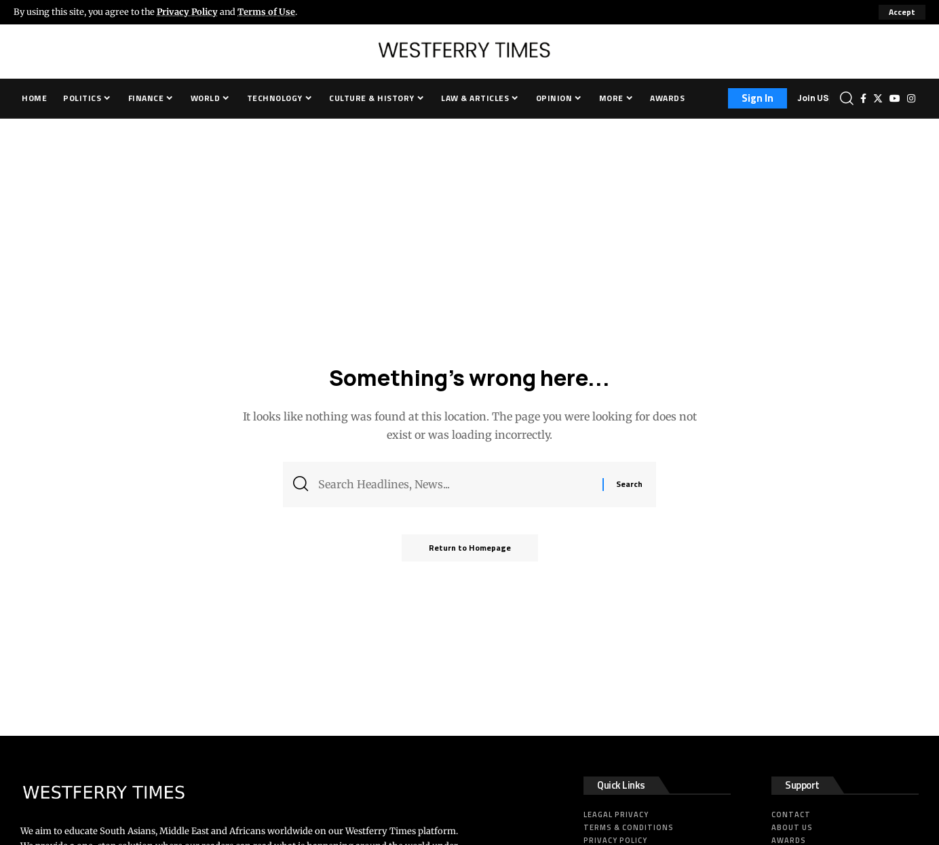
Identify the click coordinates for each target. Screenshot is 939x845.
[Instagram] (911, 98)
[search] (847, 98)
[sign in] (757, 98)
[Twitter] (878, 98)
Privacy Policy (187, 11)
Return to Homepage (470, 547)
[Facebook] (863, 98)
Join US (813, 98)
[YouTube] (895, 98)
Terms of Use (266, 11)
